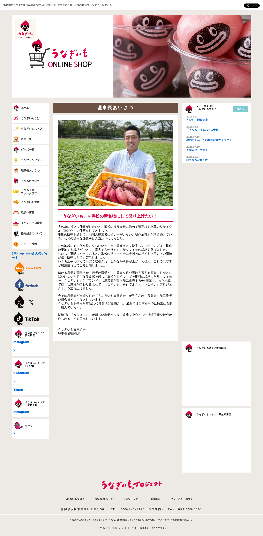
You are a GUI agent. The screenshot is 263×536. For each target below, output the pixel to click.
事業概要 (155, 499)
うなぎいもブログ (74, 499)
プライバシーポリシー (183, 499)
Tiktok (18, 390)
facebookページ (104, 499)
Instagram (21, 342)
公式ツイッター (131, 499)
